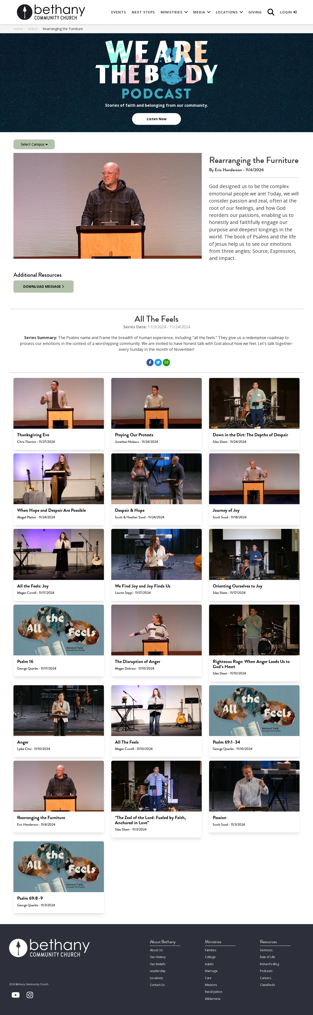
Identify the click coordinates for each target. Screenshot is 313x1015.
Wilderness (212, 996)
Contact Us (157, 983)
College (210, 956)
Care (208, 976)
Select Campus (34, 144)
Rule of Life (267, 956)
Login (288, 12)
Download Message (43, 286)
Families (210, 950)
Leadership (157, 970)
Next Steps (143, 12)
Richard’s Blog (269, 963)
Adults (209, 963)
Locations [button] (227, 12)
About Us (156, 950)
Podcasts (266, 970)
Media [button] (199, 12)
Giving (255, 12)
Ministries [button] (171, 12)
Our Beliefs (157, 963)
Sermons (266, 950)
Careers (265, 976)
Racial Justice (213, 989)
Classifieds (267, 983)
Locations (156, 976)
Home (18, 28)
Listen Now (157, 119)
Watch (33, 28)
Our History (158, 956)
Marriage (211, 970)
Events (118, 12)
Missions (211, 983)
